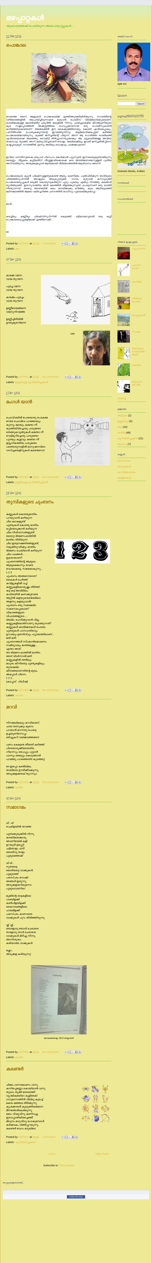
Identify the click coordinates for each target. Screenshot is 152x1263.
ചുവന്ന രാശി (136, 267)
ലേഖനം (122, 444)
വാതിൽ (136, 281)
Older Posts (102, 1153)
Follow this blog (76, 1197)
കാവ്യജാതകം (126, 472)
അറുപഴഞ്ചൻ (137, 383)
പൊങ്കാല (16, 45)
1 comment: (49, 243)
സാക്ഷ (136, 331)
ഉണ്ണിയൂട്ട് (20, 382)
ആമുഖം (122, 415)
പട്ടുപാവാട (138, 248)
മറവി (11, 707)
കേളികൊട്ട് (124, 477)
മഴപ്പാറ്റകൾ (138, 314)
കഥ (17, 248)
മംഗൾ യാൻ (19, 401)
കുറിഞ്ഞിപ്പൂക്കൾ (38, 382)
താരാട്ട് (121, 398)
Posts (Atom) (66, 1165)
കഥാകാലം (123, 460)
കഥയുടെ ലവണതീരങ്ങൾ (138, 351)
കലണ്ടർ (14, 1068)
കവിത (19, 695)
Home (52, 1153)
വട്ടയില (136, 364)
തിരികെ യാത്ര (137, 300)
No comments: (51, 376)
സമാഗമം (16, 807)
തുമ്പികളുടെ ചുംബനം (30, 501)
